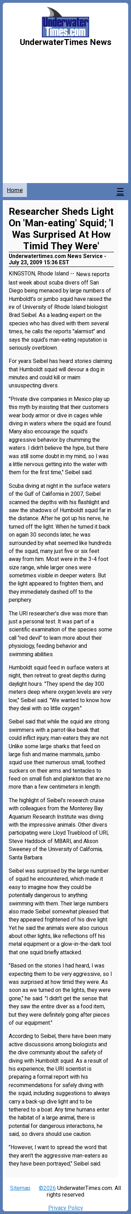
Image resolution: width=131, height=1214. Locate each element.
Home (15, 190)
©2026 (47, 1188)
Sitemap (20, 1188)
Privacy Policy (65, 1208)
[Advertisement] (65, 114)
